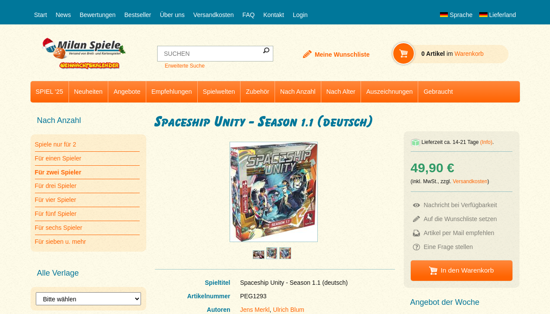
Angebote (127, 91)
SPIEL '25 (49, 91)
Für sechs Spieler (58, 227)
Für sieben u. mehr (60, 241)
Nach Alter (341, 91)
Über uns (172, 14)
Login (300, 14)
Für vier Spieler (55, 199)
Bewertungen (97, 14)
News (63, 14)
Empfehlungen (171, 91)
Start (40, 14)
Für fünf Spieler (56, 213)
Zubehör (257, 91)
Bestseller (137, 14)
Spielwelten (219, 91)
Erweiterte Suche (184, 66)
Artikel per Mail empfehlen (459, 232)
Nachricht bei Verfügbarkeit (460, 204)
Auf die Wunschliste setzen (460, 218)
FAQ (248, 14)
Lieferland (497, 14)
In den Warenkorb (467, 270)
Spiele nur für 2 (55, 144)
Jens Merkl (255, 309)
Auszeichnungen (389, 91)
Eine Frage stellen (448, 246)
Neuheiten (88, 91)
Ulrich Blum (288, 309)
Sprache (456, 14)
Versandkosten (213, 14)
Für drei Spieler (56, 185)
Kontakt (273, 14)
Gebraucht (438, 91)
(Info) (486, 142)
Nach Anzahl (298, 91)
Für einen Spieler (58, 158)
